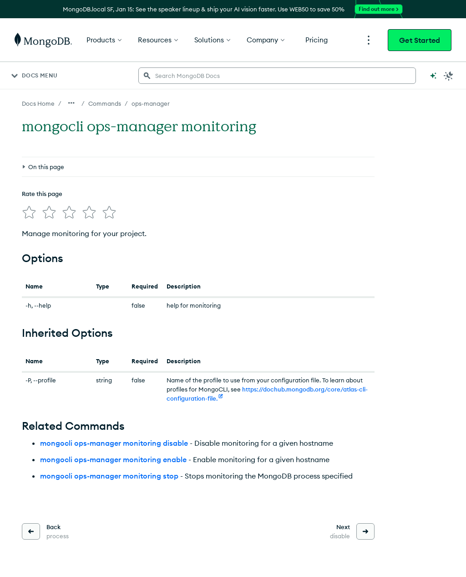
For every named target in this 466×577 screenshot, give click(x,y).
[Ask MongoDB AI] (433, 75)
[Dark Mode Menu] (448, 75)
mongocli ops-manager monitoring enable (113, 459)
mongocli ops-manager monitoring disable (114, 443)
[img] (29, 212)
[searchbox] (277, 75)
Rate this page (42, 193)
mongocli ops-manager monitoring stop (109, 475)
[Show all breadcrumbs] (71, 103)
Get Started (419, 40)
